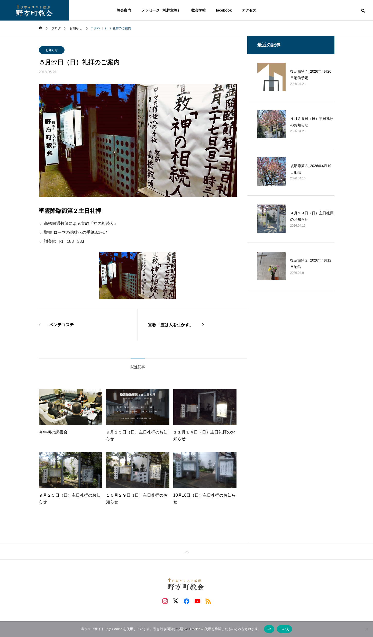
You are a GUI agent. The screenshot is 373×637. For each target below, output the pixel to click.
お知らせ (52, 50)
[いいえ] (366, 629)
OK (269, 629)
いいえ (284, 629)
